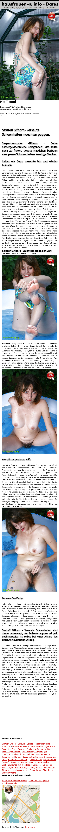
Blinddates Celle (9, 783)
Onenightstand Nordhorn (13, 754)
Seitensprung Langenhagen (34, 751)
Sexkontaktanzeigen (11, 765)
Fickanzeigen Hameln (12, 757)
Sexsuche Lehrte (25, 743)
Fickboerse (49, 767)
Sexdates (37, 765)
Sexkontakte (43, 762)
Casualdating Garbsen (33, 757)
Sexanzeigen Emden (11, 751)
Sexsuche (15, 762)
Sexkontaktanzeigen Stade (43, 746)
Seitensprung (21, 767)
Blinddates (48, 770)
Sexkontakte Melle (20, 746)
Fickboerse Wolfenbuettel (38, 754)
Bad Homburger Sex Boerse (14, 780)
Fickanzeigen (8, 770)
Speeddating (35, 770)
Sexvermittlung (9, 772)
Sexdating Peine (9, 749)
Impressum (30, 827)
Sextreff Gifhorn (9, 743)
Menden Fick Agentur (39, 780)
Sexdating (26, 765)
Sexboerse (47, 765)
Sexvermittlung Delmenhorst (43, 759)
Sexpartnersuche (28, 762)
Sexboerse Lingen (45, 749)
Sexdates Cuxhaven (27, 749)
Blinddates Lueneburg (18, 759)
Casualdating (21, 770)
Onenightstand (35, 767)
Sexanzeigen (7, 767)
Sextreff (5, 762)
